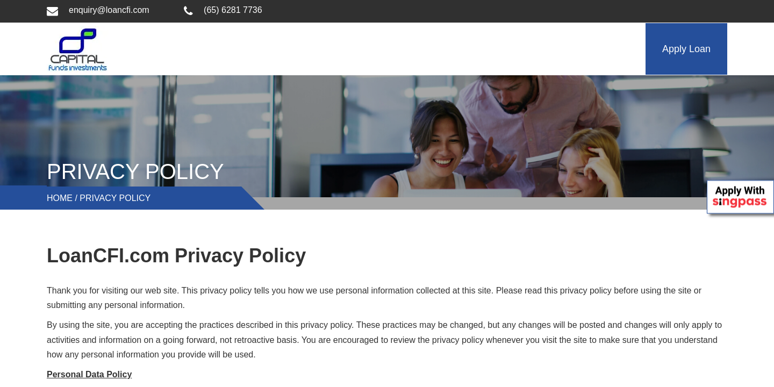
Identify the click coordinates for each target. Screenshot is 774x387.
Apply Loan (686, 49)
